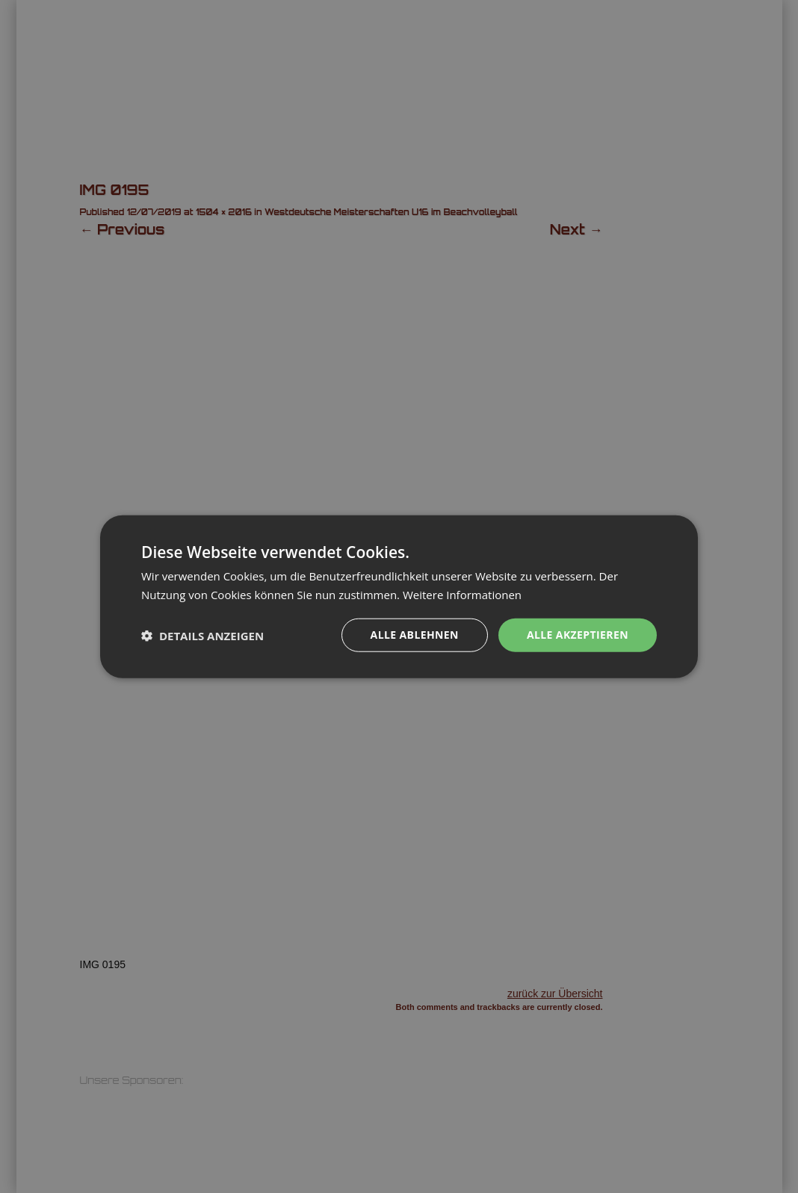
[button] (202, 635)
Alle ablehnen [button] (415, 635)
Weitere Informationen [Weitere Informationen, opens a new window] (462, 593)
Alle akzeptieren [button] (577, 635)
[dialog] (399, 596)
